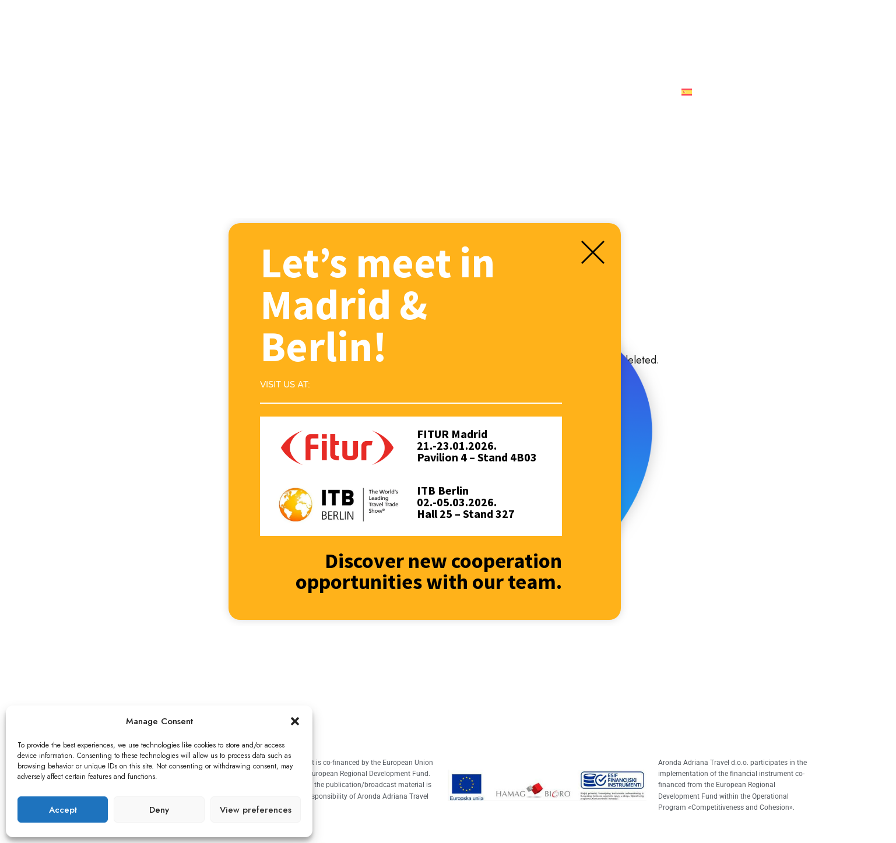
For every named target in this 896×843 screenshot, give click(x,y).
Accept (63, 809)
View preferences (255, 809)
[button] (295, 721)
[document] (448, 421)
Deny (159, 809)
